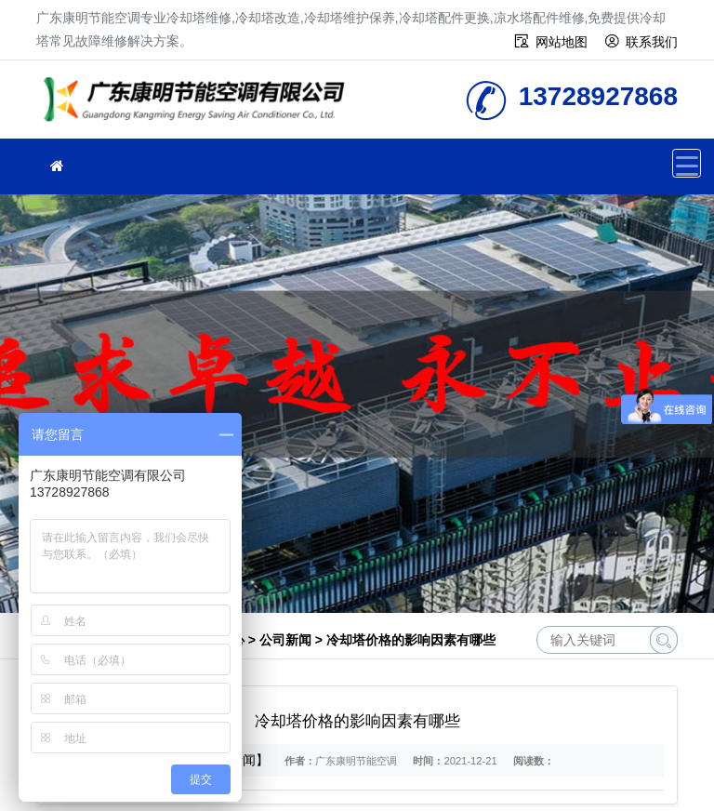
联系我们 (652, 41)
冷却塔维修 (199, 106)
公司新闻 (285, 639)
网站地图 (562, 41)
